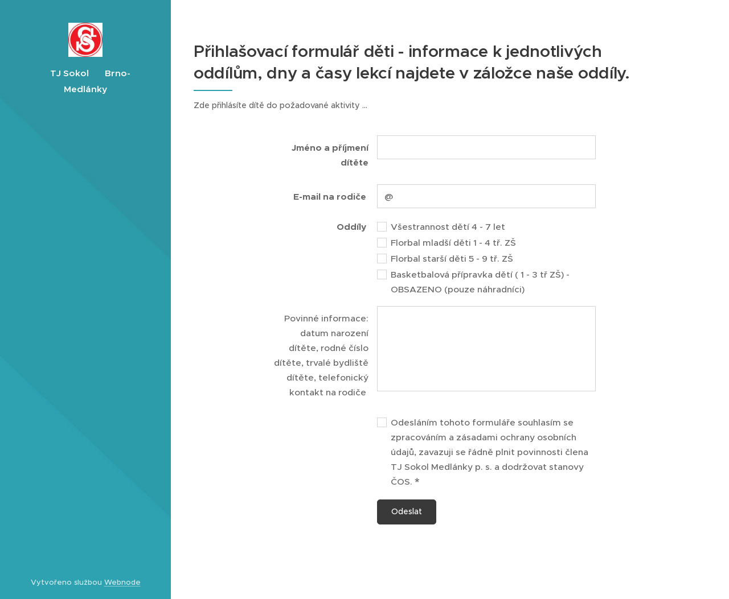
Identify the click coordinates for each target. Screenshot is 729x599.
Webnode (122, 582)
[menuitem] (85, 279)
